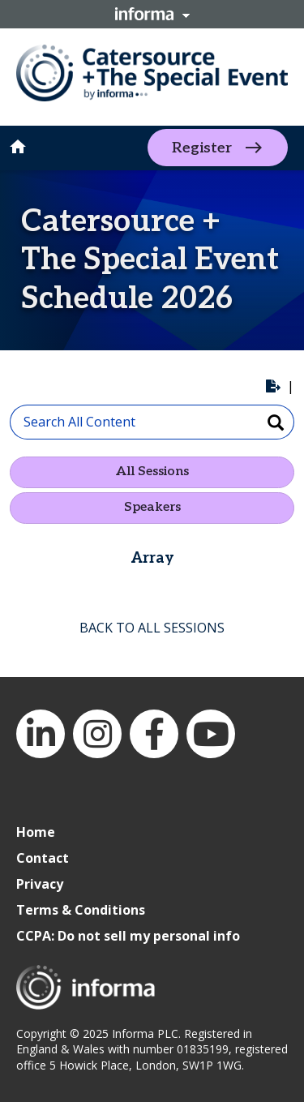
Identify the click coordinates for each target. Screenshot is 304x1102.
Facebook (154, 734)
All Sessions (152, 471)
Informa (152, 13)
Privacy (39, 884)
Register (202, 148)
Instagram (97, 734)
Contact (42, 858)
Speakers (152, 507)
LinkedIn (40, 734)
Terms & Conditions (80, 910)
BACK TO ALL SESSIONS (152, 628)
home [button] (18, 147)
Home (35, 832)
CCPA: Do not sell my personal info (128, 936)
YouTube (210, 734)
